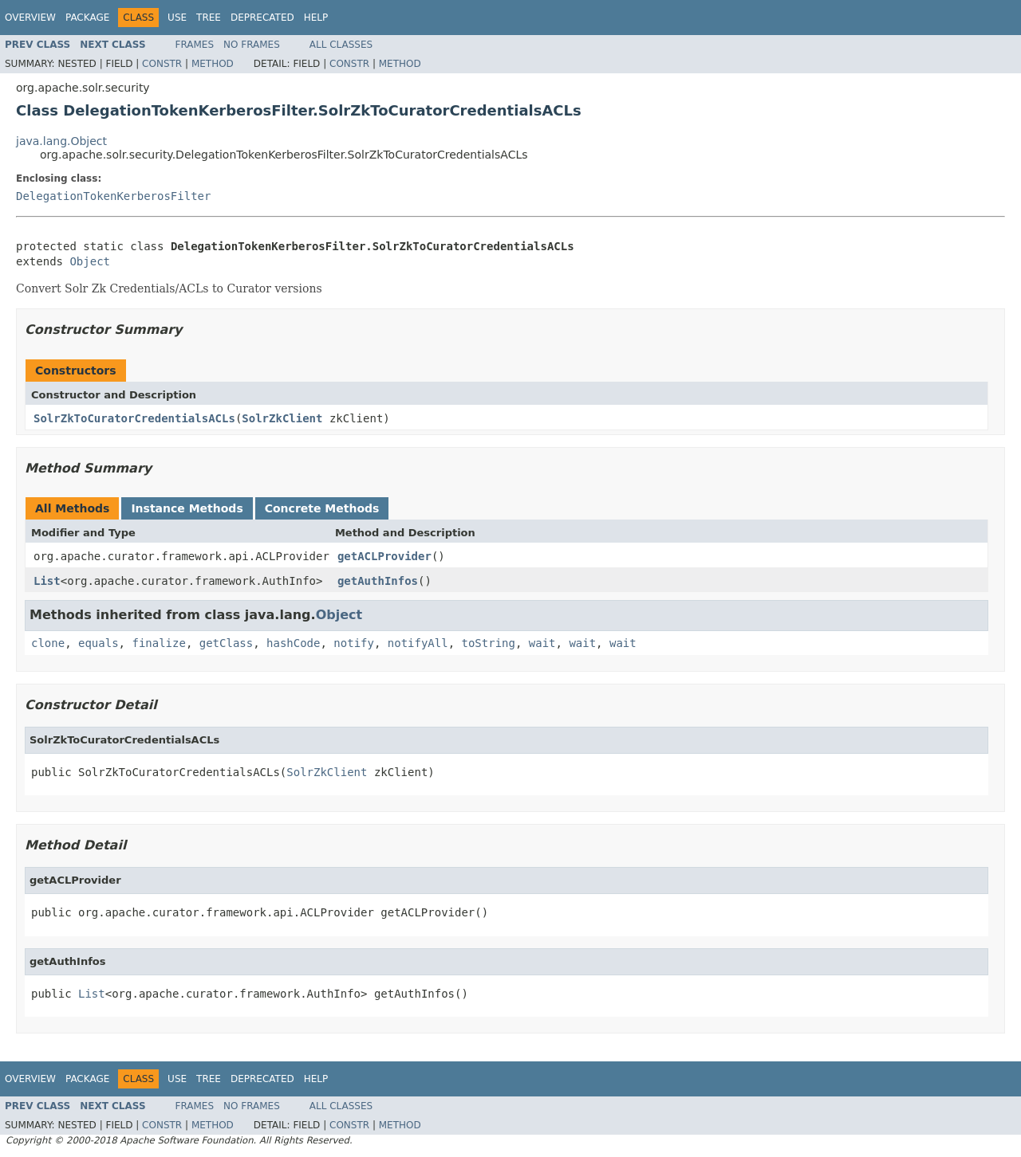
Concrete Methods (322, 508)
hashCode (293, 643)
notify (353, 643)
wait (542, 643)
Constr (162, 63)
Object (89, 261)
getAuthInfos (377, 581)
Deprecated (262, 17)
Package (87, 17)
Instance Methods (186, 508)
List (47, 581)
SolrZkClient (282, 418)
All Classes (341, 44)
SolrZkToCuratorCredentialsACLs (134, 418)
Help (316, 17)
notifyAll (418, 643)
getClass (226, 643)
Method (212, 63)
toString (488, 643)
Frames (195, 44)
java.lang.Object (61, 141)
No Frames (251, 44)
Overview (30, 17)
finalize (158, 643)
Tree (208, 17)
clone (48, 643)
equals (98, 643)
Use (177, 17)
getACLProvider (384, 556)
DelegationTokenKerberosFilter (113, 196)
